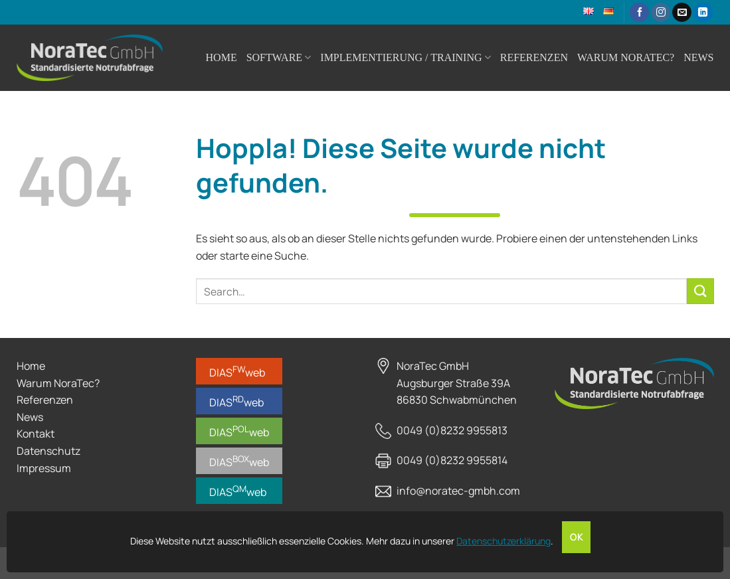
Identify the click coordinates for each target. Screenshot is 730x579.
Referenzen (534, 57)
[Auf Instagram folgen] (660, 13)
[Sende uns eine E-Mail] (681, 13)
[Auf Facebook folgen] (639, 13)
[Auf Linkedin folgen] (703, 13)
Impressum (44, 468)
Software (279, 57)
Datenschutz (48, 451)
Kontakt (35, 433)
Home (221, 57)
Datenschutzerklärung (503, 541)
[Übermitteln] (700, 291)
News (698, 57)
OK (576, 537)
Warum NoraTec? (625, 57)
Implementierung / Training (405, 57)
